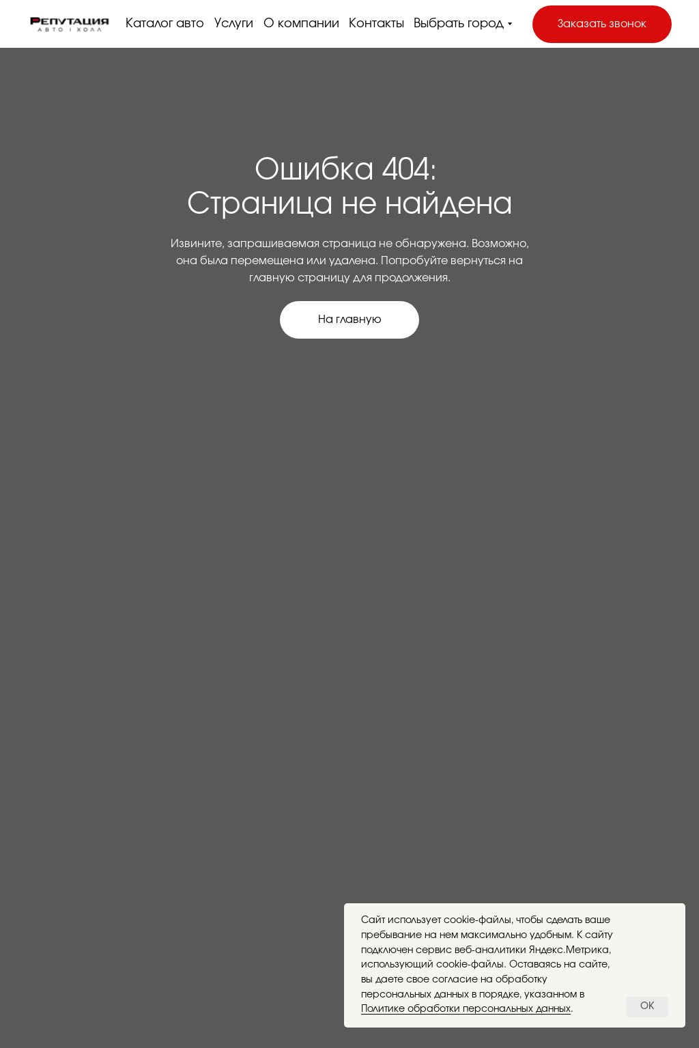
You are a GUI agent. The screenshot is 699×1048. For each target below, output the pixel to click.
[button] (602, 24)
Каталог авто (165, 24)
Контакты (376, 24)
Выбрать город (459, 24)
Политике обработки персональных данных (466, 1009)
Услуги (233, 24)
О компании (301, 24)
